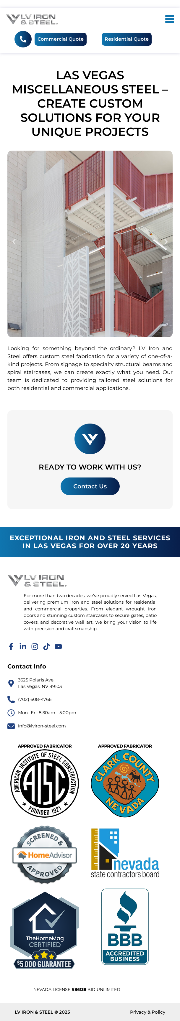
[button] (14, 241)
